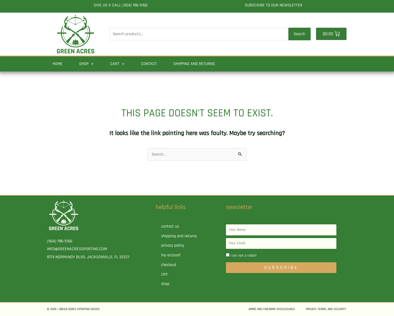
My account (171, 255)
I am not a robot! (244, 255)
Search (299, 34)
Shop (86, 64)
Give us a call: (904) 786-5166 (121, 5)
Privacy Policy (172, 245)
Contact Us (170, 226)
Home (57, 64)
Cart (117, 64)
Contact (149, 64)
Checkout (168, 265)
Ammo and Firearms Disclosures (271, 309)
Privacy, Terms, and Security (326, 309)
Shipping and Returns (194, 64)
